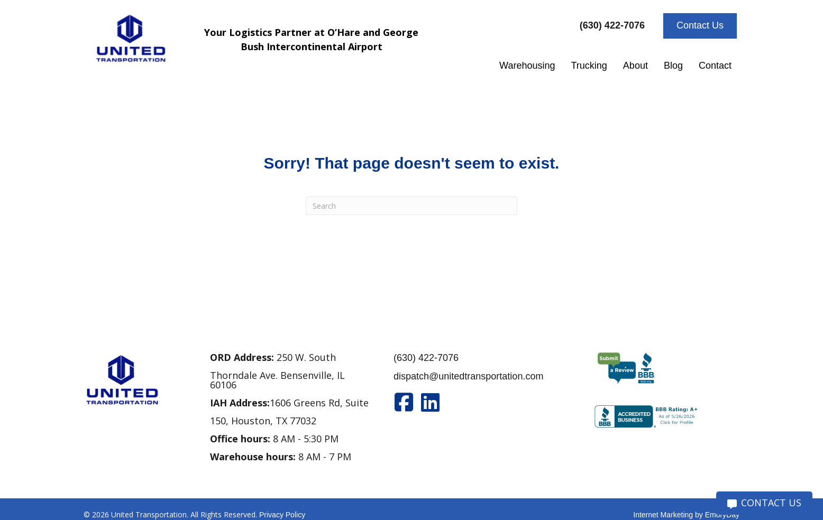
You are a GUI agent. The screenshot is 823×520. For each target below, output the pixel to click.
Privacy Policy (282, 514)
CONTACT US (764, 502)
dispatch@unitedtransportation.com (468, 376)
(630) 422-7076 (426, 357)
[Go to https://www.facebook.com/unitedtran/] (404, 402)
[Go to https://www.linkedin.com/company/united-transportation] (430, 402)
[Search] (411, 206)
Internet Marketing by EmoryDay (686, 514)
